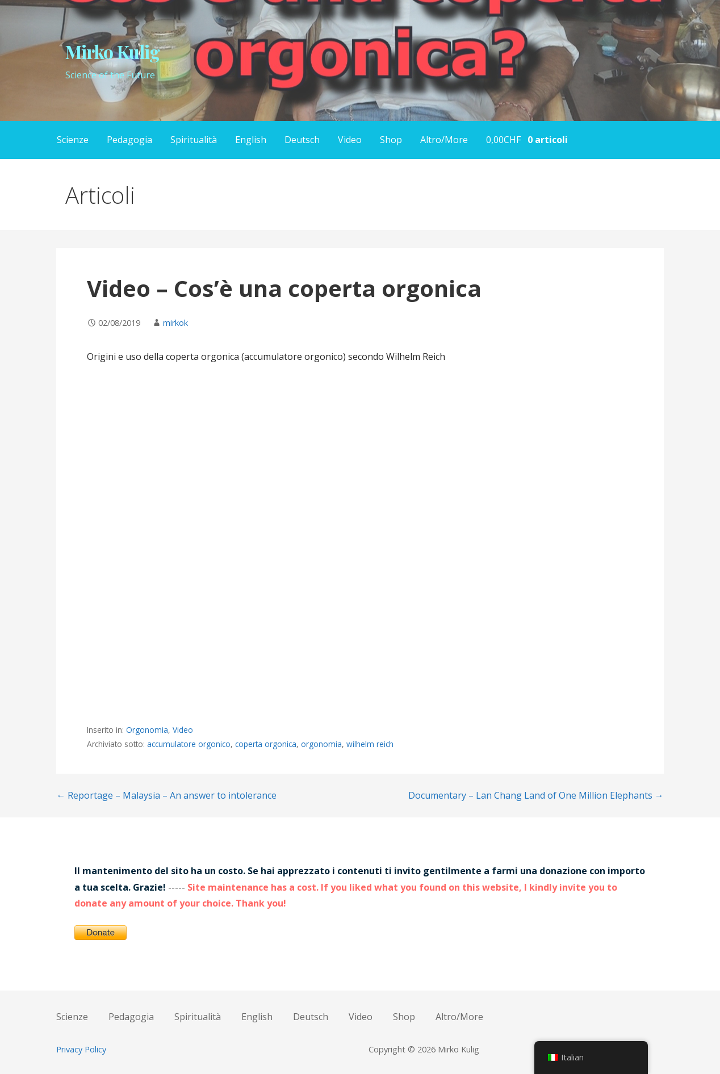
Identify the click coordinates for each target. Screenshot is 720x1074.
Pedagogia (129, 139)
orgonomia (321, 744)
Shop (391, 139)
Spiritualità (193, 139)
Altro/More (444, 139)
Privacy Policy (81, 1049)
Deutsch (302, 139)
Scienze (73, 139)
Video (350, 139)
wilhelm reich (370, 744)
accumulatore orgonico (189, 744)
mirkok (175, 322)
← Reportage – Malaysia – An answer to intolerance (166, 795)
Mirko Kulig (112, 51)
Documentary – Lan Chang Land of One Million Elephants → (536, 795)
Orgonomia (147, 729)
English (250, 139)
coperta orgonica (265, 744)
